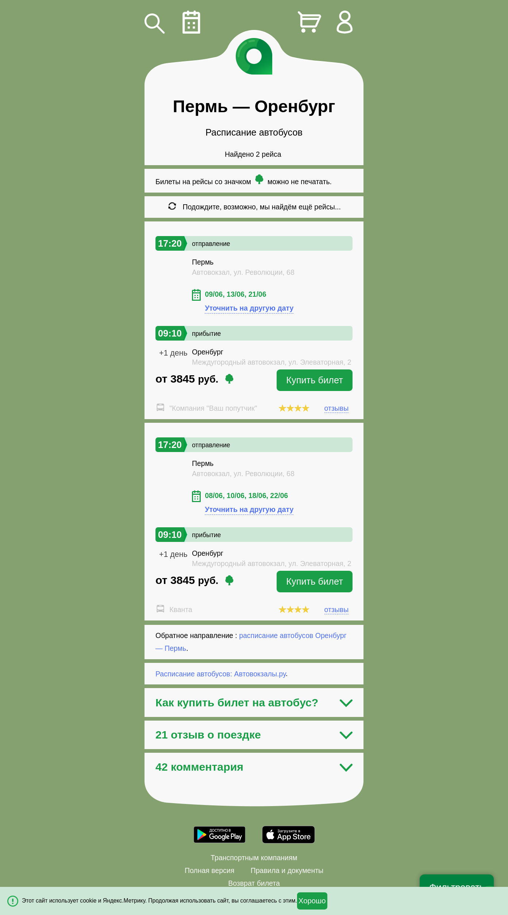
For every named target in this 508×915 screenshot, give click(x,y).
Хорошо (312, 901)
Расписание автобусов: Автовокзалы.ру (220, 673)
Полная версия (209, 870)
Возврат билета (254, 883)
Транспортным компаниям (254, 858)
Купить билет (314, 380)
